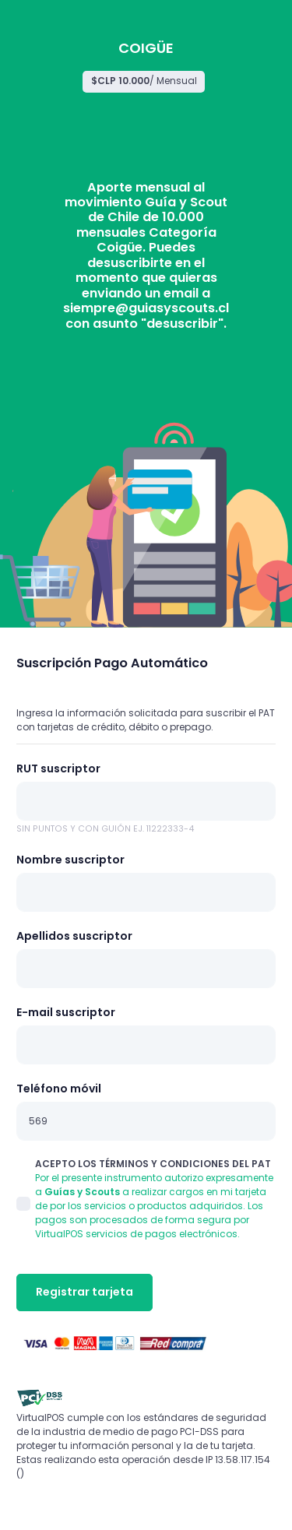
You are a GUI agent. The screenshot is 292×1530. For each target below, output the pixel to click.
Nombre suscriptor (70, 859)
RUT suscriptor (58, 768)
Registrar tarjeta (84, 1292)
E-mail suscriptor (65, 1012)
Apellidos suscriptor (74, 936)
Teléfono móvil (58, 1088)
